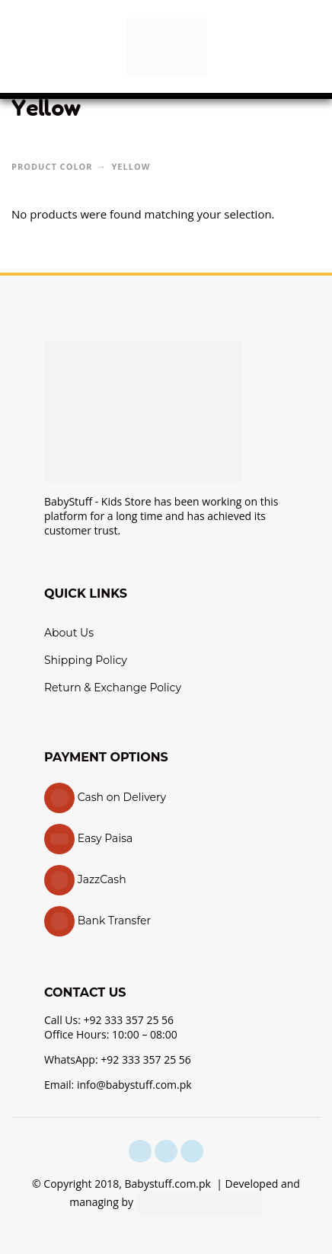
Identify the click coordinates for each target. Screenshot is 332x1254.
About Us (69, 633)
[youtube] (191, 1151)
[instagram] (166, 1151)
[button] (27, 46)
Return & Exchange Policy (112, 687)
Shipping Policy (85, 660)
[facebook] (140, 1151)
